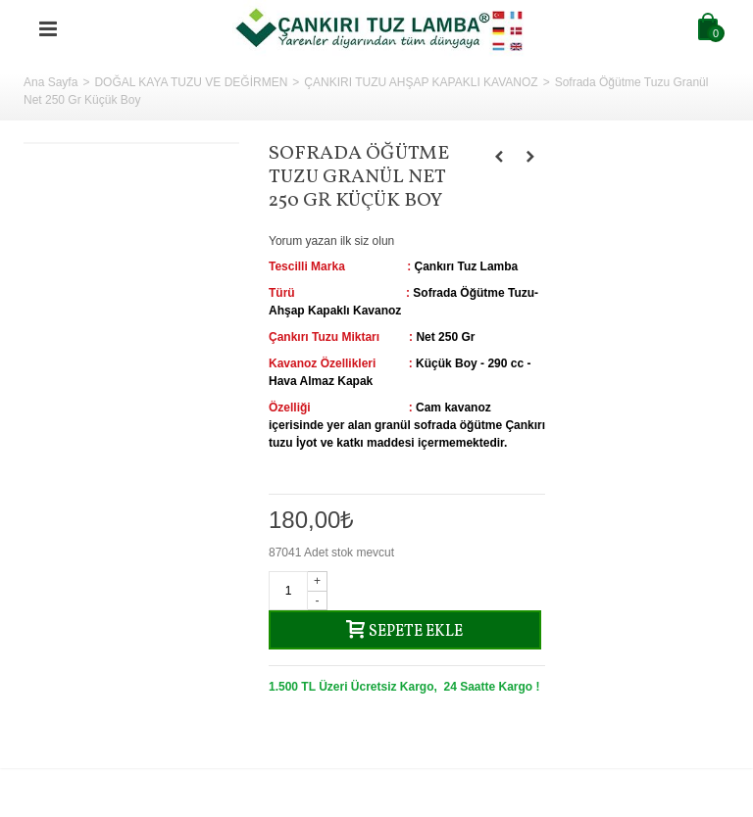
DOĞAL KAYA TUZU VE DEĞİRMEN (190, 82)
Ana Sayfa (50, 82)
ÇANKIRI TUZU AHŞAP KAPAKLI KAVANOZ (420, 82)
